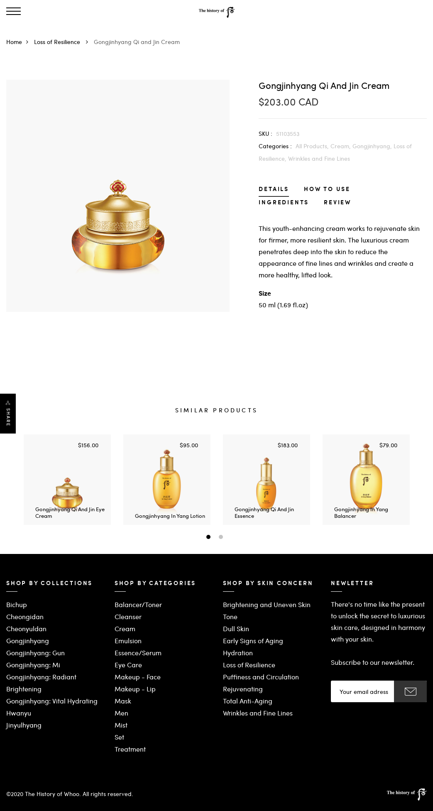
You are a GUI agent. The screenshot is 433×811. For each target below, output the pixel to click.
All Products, (313, 146)
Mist (121, 725)
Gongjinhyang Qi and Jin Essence (264, 512)
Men (121, 713)
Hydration (238, 652)
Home (19, 41)
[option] (67, 479)
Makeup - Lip (135, 688)
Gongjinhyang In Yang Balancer (361, 512)
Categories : (275, 146)
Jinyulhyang (24, 725)
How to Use (327, 189)
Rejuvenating (243, 688)
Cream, (341, 146)
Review (337, 202)
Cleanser (128, 616)
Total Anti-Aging (247, 701)
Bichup (16, 604)
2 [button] (222, 537)
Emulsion (128, 640)
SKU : (265, 133)
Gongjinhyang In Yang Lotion (170, 515)
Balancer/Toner (138, 604)
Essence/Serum (138, 652)
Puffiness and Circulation (261, 676)
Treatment (130, 749)
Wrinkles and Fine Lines (319, 158)
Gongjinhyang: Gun (35, 652)
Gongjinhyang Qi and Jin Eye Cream (70, 512)
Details (274, 189)
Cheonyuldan (26, 628)
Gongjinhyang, (373, 146)
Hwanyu (18, 713)
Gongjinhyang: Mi (33, 664)
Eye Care (128, 664)
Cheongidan (25, 616)
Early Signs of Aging (253, 640)
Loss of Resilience (63, 41)
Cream (125, 628)
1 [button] (209, 537)
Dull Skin (236, 628)
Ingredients (284, 202)
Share (8, 417)
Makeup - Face (138, 676)
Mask (123, 701)
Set (119, 737)
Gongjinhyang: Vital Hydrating (52, 701)
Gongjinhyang (27, 640)
